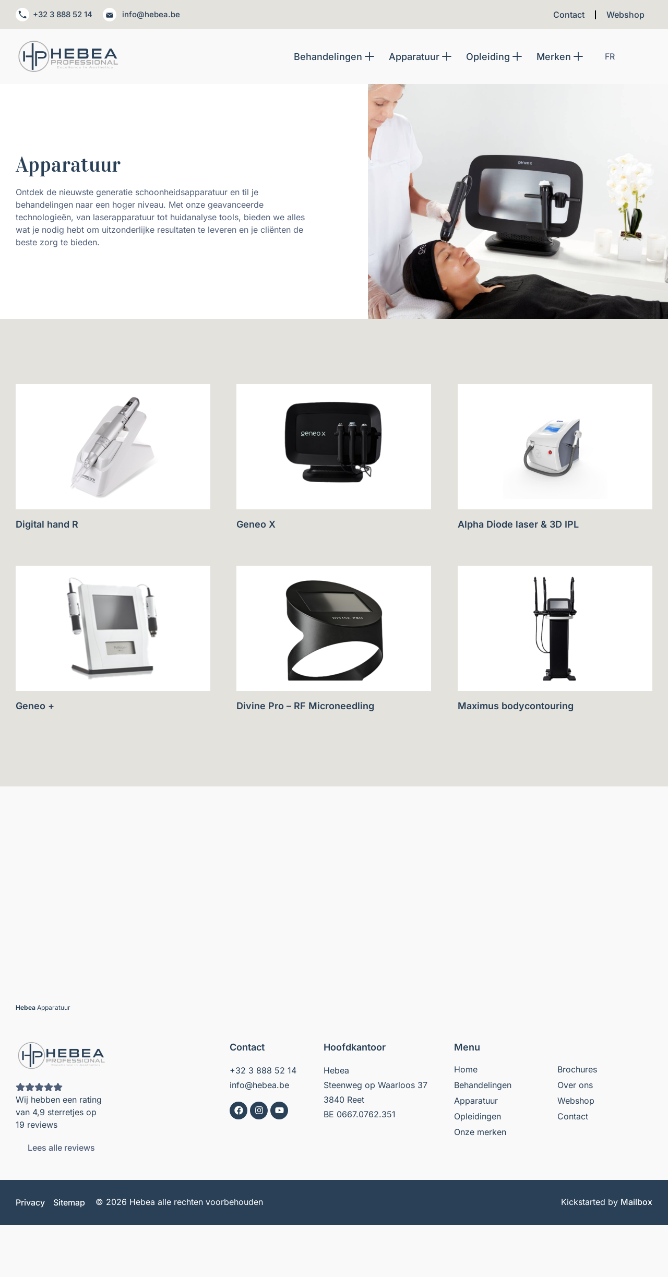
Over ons (575, 1087)
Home (466, 1071)
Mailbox (636, 1204)
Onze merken (480, 1134)
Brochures (577, 1071)
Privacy (30, 1204)
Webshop (625, 15)
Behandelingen (482, 1087)
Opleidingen (477, 1118)
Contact (568, 15)
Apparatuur (476, 1102)
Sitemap (69, 1204)
